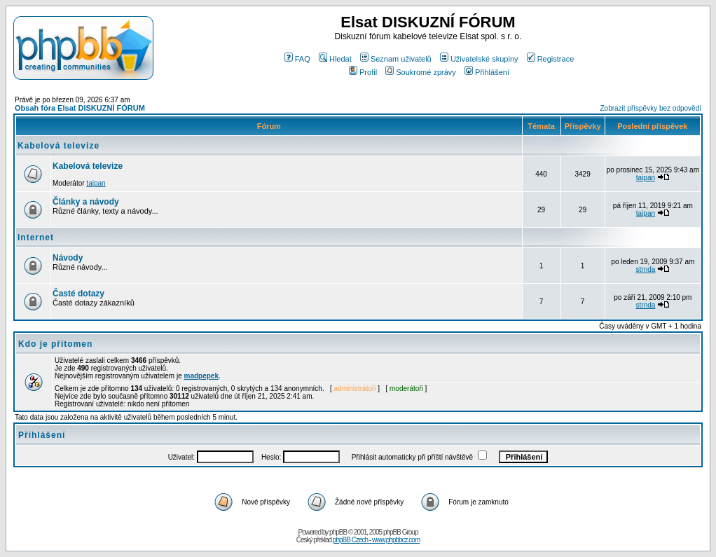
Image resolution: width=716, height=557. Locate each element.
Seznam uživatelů (396, 59)
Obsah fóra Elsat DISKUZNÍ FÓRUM (80, 108)
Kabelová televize (58, 146)
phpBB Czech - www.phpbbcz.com (376, 540)
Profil (363, 72)
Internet (36, 237)
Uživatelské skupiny (479, 59)
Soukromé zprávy (420, 72)
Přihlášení (486, 72)
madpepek (201, 376)
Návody (68, 258)
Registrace (550, 59)
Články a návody (86, 202)
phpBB (338, 532)
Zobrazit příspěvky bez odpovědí (650, 108)
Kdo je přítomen (55, 344)
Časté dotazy (78, 293)
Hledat (335, 59)
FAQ (297, 59)
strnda (646, 269)
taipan (95, 183)
